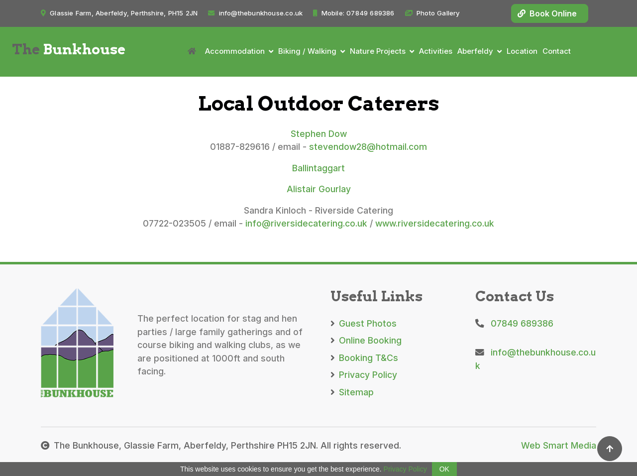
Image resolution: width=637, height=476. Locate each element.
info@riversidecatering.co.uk (306, 223)
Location (522, 51)
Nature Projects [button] (378, 51)
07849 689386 (514, 323)
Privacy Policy (363, 374)
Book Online (547, 13)
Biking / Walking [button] (307, 51)
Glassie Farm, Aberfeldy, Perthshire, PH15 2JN (119, 13)
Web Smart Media (558, 445)
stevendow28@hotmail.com (368, 146)
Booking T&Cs (364, 358)
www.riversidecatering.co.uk (434, 223)
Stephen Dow (319, 133)
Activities (435, 51)
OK (444, 469)
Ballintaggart (318, 168)
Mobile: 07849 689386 (353, 13)
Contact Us (514, 296)
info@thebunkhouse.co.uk (255, 13)
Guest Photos (363, 323)
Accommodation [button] (235, 51)
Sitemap (352, 392)
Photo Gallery (432, 13)
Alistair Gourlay (319, 189)
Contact (556, 51)
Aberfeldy (475, 51)
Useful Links (376, 296)
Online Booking (366, 340)
